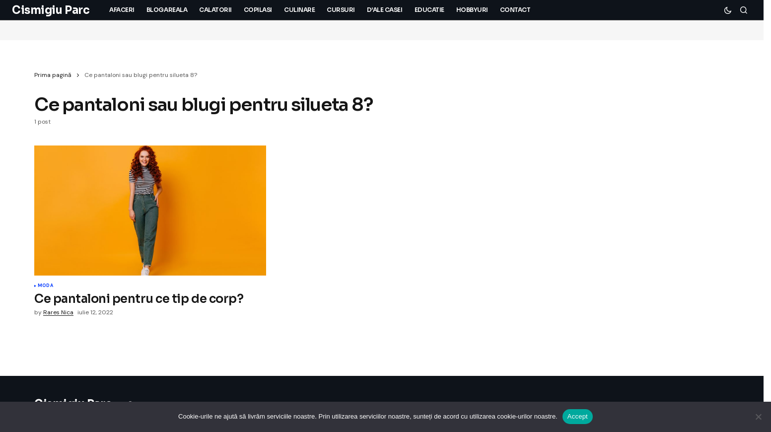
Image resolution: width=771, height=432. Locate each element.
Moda (45, 286)
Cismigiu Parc (50, 10)
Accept (577, 416)
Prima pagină (52, 75)
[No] (759, 417)
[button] (728, 10)
